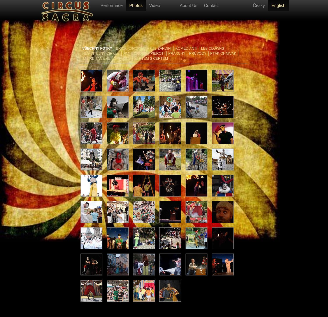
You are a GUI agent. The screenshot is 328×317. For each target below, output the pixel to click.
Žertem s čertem (151, 58)
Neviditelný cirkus (101, 53)
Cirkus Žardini (157, 48)
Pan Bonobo (135, 53)
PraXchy (176, 53)
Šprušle (122, 58)
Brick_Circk (128, 48)
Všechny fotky (97, 48)
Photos (136, 5)
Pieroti (158, 53)
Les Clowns (212, 48)
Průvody (198, 53)
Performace (112, 5)
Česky (259, 5)
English (278, 5)
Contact (211, 5)
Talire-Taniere (96, 58)
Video (154, 5)
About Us (189, 5)
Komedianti (186, 48)
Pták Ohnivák (223, 53)
